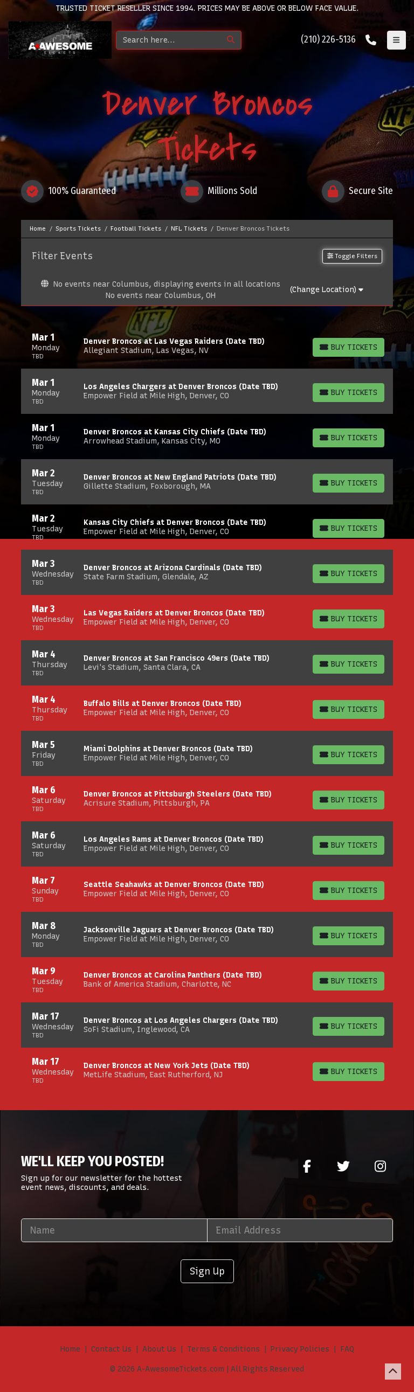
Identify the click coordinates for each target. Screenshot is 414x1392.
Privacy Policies (300, 1349)
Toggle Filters (352, 256)
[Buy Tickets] (348, 347)
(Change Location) (326, 289)
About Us (159, 1349)
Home (70, 1349)
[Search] (168, 40)
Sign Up (207, 1271)
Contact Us (111, 1349)
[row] (207, 346)
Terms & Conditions (223, 1349)
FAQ (347, 1349)
